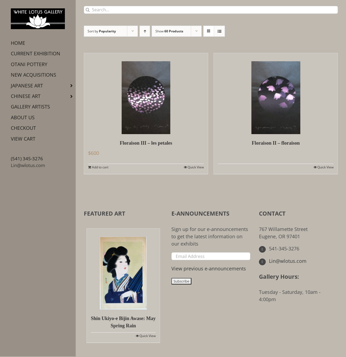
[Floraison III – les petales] (146, 93)
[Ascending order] (144, 31)
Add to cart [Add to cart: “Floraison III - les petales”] (100, 167)
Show (169, 31)
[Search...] (211, 10)
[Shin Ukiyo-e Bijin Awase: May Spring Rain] (123, 269)
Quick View (196, 167)
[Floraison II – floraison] (276, 93)
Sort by (102, 31)
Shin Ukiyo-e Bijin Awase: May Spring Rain (123, 322)
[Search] (88, 10)
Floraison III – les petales (146, 143)
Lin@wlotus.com (28, 165)
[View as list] (219, 31)
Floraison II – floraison (276, 143)
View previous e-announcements (208, 268)
